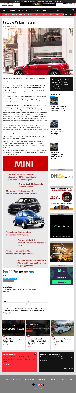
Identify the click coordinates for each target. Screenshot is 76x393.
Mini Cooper (10, 281)
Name (4, 301)
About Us (6, 379)
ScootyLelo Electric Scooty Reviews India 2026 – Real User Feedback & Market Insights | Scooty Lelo (38, 341)
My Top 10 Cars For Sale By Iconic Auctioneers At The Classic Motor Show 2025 (58, 109)
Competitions (12, 10)
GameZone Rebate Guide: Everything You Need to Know (13, 340)
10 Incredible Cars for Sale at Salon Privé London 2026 (62, 340)
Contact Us (62, 379)
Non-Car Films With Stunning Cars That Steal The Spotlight (58, 132)
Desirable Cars (38, 15)
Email (28, 301)
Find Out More (56, 88)
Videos (59, 15)
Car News (28, 10)
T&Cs (43, 310)
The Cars (13, 278)
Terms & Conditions (57, 1)
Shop (51, 10)
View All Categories (69, 15)
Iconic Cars (53, 15)
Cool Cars (46, 15)
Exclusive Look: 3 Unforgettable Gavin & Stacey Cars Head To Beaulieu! (57, 156)
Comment (6, 291)
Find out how (6, 364)
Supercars (20, 10)
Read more (5, 345)
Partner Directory (42, 379)
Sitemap (53, 379)
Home (4, 10)
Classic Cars (14, 15)
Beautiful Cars (23, 15)
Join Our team (16, 379)
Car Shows (36, 10)
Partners (44, 10)
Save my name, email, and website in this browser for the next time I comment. (24, 308)
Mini (5, 281)
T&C (71, 379)
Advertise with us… (29, 379)
